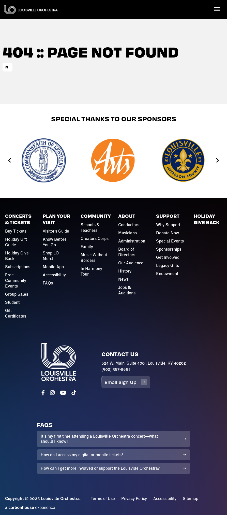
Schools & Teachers (90, 227)
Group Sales (16, 294)
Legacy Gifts (167, 265)
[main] (113, 52)
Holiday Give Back (17, 255)
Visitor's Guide (56, 231)
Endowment (167, 273)
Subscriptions (17, 266)
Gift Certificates (15, 313)
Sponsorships (168, 249)
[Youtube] (63, 392)
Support (167, 216)
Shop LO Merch (51, 255)
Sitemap (190, 498)
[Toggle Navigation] (217, 9)
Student (12, 302)
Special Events (170, 241)
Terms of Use (103, 498)
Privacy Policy (134, 498)
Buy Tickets (15, 231)
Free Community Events (15, 280)
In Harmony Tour (91, 271)
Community (96, 216)
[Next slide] (217, 160)
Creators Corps (95, 238)
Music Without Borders (94, 257)
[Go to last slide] (10, 160)
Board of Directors (126, 252)
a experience (30, 507)
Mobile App (53, 266)
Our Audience (130, 263)
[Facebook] (43, 392)
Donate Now (167, 233)
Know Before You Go (55, 242)
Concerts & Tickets (18, 219)
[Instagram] (52, 392)
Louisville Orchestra (31, 9)
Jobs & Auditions (126, 290)
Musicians (127, 233)
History (124, 271)
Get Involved (167, 257)
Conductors (128, 224)
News (123, 279)
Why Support (168, 224)
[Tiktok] (73, 392)
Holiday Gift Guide (16, 242)
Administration (131, 241)
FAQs (48, 283)
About (126, 216)
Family (87, 246)
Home (7, 67)
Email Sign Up (125, 382)
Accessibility (54, 275)
